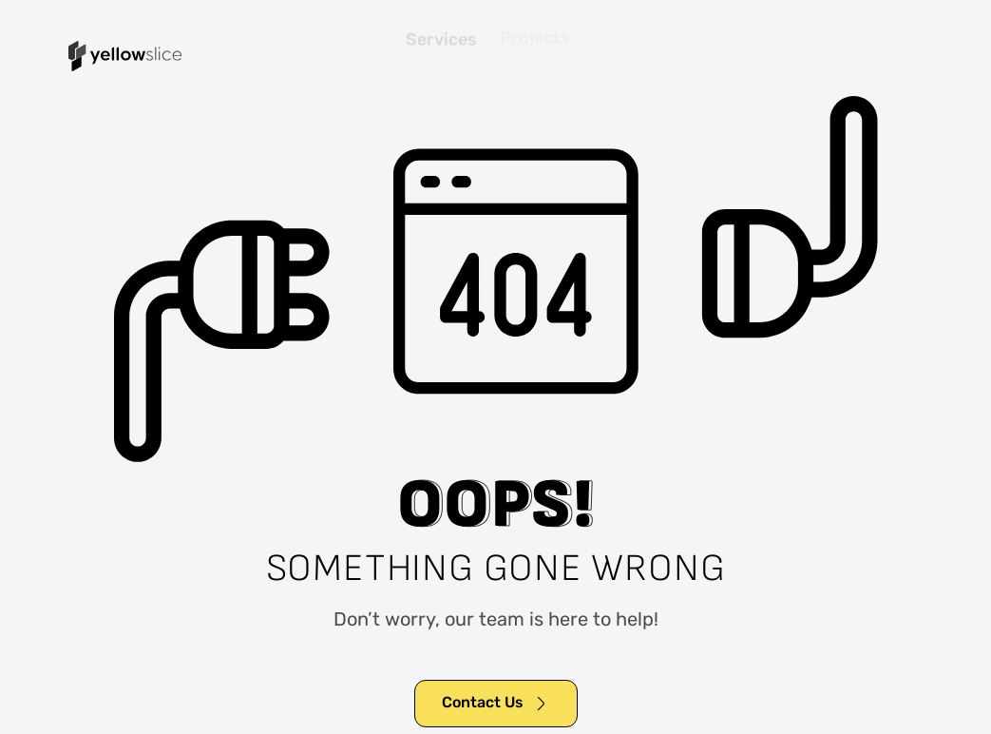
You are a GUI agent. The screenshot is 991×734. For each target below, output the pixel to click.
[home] (125, 56)
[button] (915, 56)
